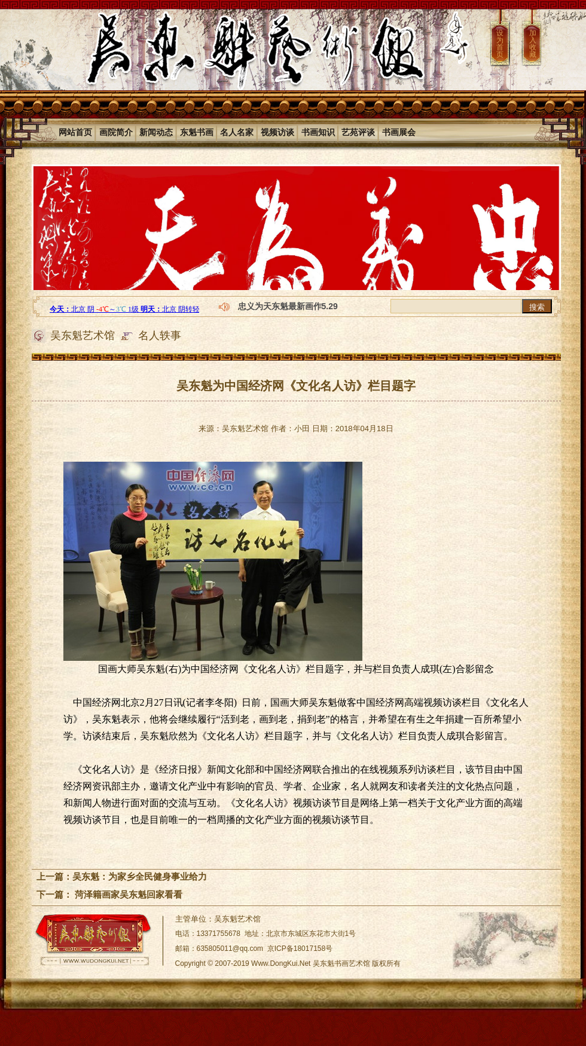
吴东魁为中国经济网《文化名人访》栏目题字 (296, 385)
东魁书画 (196, 132)
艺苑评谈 (358, 132)
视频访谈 (277, 132)
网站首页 (75, 132)
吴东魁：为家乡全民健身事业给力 (139, 876)
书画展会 (399, 132)
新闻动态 (156, 132)
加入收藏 (532, 43)
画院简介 (116, 132)
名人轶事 (159, 335)
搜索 (537, 307)
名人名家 (237, 132)
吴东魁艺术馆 (82, 335)
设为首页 (499, 43)
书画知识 (318, 132)
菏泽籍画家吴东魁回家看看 (127, 894)
